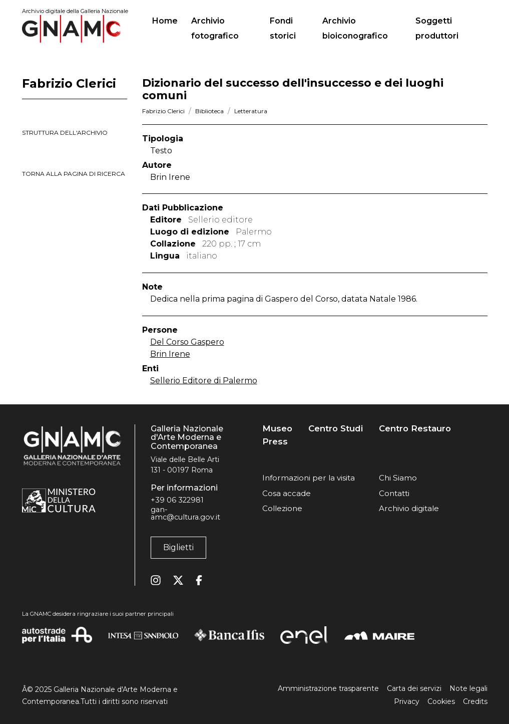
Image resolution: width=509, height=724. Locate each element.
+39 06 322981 (177, 500)
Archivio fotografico (215, 28)
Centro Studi (335, 428)
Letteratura (250, 111)
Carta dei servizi (414, 688)
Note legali (468, 688)
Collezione (282, 508)
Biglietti (178, 547)
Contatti (394, 493)
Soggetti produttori (436, 28)
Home (169, 20)
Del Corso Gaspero (187, 342)
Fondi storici (283, 28)
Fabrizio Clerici (163, 111)
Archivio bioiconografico (355, 28)
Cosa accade (286, 493)
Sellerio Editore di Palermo (203, 380)
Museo (277, 428)
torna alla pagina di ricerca (73, 173)
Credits (475, 701)
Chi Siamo (398, 477)
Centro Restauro (415, 428)
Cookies (441, 701)
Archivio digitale (409, 508)
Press (275, 441)
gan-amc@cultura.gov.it (185, 513)
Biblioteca (209, 111)
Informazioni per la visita (308, 477)
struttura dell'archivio (65, 132)
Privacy (406, 701)
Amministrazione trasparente (328, 688)
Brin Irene (170, 354)
